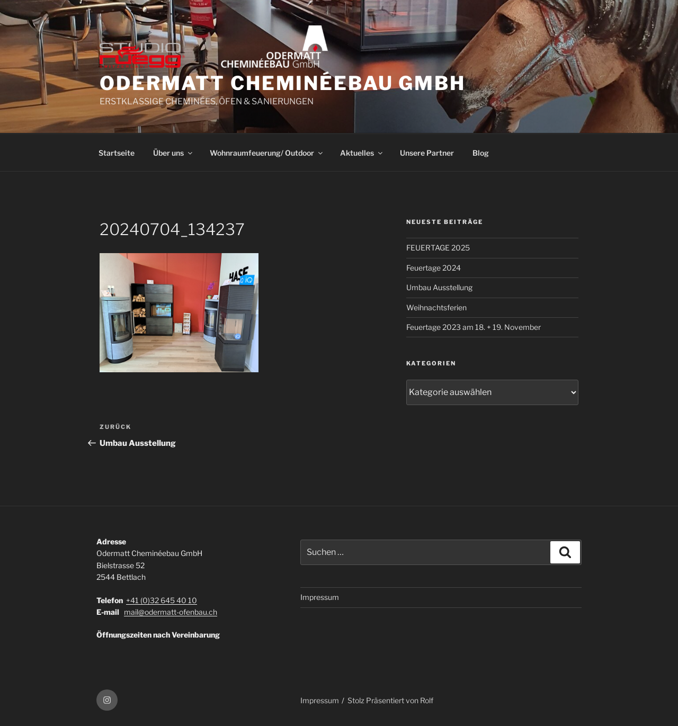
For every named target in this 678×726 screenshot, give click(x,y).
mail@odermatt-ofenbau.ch (170, 611)
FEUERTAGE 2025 (438, 247)
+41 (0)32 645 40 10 (161, 600)
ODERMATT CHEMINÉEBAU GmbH (283, 83)
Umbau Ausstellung (439, 287)
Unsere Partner (427, 152)
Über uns (173, 152)
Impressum (319, 597)
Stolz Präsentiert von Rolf (390, 700)
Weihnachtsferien (436, 307)
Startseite (117, 152)
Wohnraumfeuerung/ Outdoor (267, 152)
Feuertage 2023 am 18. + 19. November (473, 326)
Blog (480, 152)
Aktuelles (362, 152)
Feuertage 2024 (433, 267)
